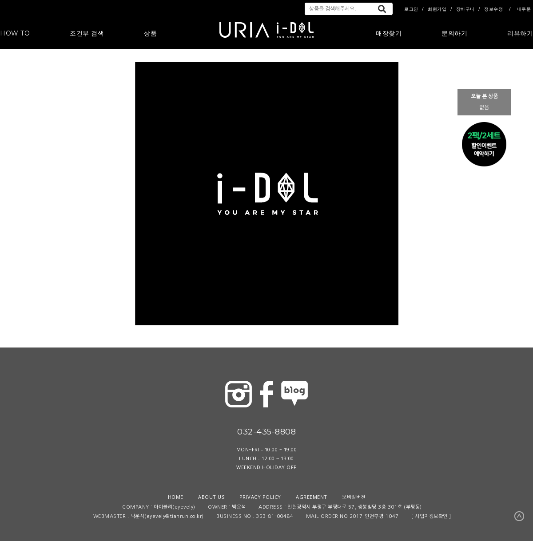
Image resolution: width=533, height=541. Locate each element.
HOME (175, 497)
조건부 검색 (87, 33)
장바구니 (465, 9)
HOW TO (15, 33)
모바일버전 (354, 497)
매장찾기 (389, 33)
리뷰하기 (520, 33)
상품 (150, 33)
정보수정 (493, 9)
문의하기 (454, 33)
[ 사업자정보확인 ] (431, 516)
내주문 (524, 9)
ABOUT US (211, 497)
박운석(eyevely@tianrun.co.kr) (167, 516)
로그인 (411, 9)
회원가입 (437, 9)
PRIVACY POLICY (260, 497)
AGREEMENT (311, 497)
